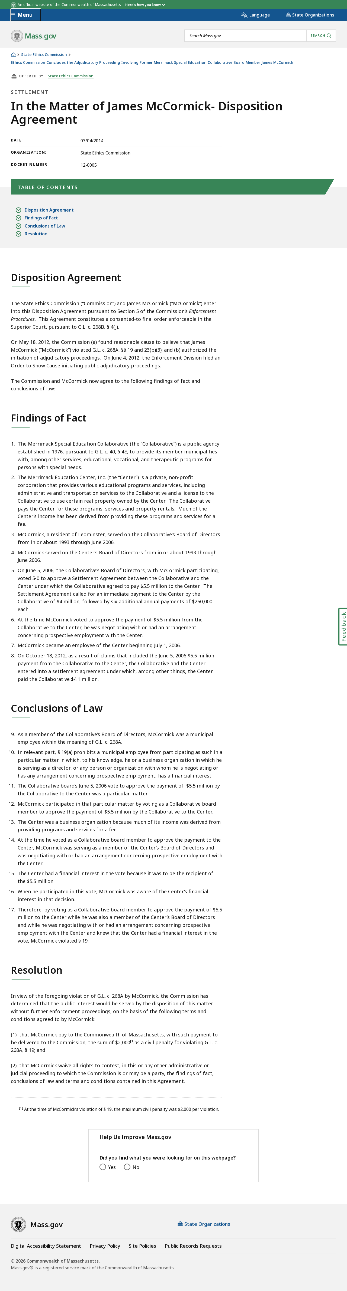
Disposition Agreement (49, 210)
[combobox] (260, 35)
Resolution (36, 234)
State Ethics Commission (44, 54)
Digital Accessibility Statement (46, 1246)
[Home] (13, 54)
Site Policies (142, 1246)
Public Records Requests (193, 1246)
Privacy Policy (105, 1246)
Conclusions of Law (45, 226)
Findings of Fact (41, 218)
